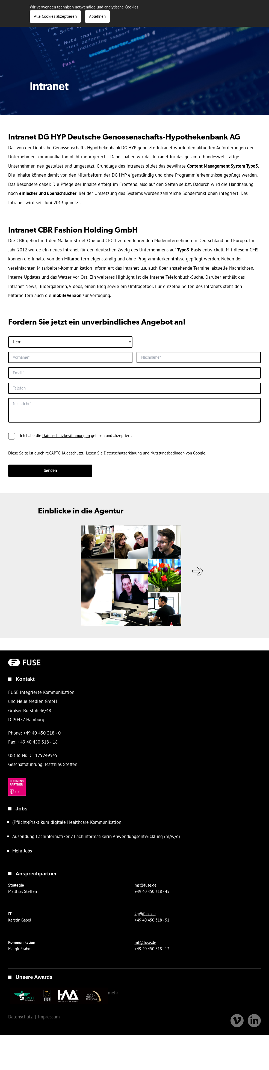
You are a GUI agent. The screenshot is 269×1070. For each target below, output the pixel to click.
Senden (50, 525)
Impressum (53, 1053)
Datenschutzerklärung (123, 508)
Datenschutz (21, 1053)
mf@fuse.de (145, 979)
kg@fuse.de (145, 950)
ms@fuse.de (145, 922)
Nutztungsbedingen (167, 508)
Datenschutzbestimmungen (66, 490)
